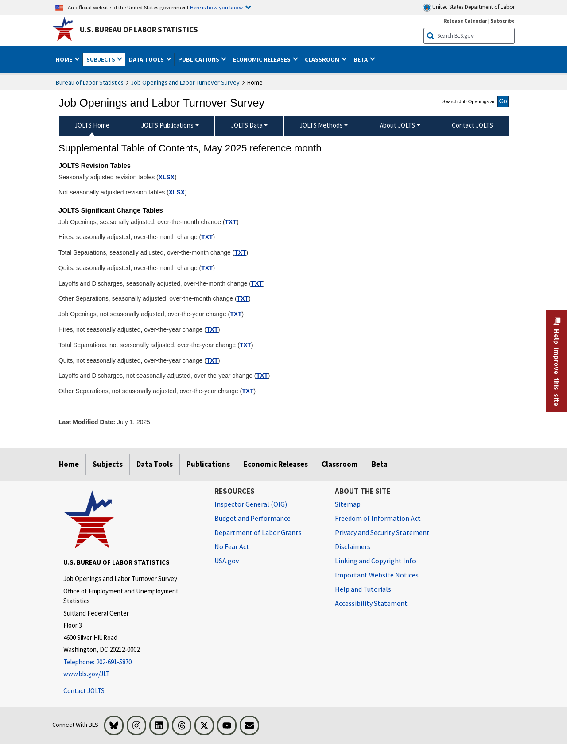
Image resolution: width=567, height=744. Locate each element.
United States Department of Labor (469, 7)
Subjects (108, 464)
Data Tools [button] (147, 59)
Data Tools (154, 464)
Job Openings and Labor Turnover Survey (185, 82)
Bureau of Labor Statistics (90, 82)
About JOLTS (397, 125)
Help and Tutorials (363, 589)
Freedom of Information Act (378, 518)
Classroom (340, 464)
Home (69, 464)
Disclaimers (352, 546)
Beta (380, 464)
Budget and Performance (252, 518)
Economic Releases (276, 464)
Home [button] (65, 59)
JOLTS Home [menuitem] (91, 125)
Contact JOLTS (84, 690)
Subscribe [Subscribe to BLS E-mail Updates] (502, 20)
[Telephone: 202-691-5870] (132, 662)
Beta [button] (361, 59)
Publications (208, 464)
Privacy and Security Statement (382, 532)
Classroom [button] (323, 59)
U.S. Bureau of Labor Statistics (139, 30)
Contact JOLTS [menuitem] (472, 125)
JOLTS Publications (167, 125)
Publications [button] (199, 59)
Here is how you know (216, 7)
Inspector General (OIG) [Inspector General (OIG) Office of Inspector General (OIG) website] (250, 504)
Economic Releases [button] (262, 59)
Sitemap (348, 504)
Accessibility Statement (371, 603)
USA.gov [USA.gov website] (226, 560)
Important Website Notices (377, 574)
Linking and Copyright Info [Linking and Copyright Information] (375, 560)
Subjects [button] (101, 59)
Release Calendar (465, 20)
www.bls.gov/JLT (86, 674)
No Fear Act (231, 546)
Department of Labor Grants (258, 532)
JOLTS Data (247, 125)
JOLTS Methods (321, 125)
